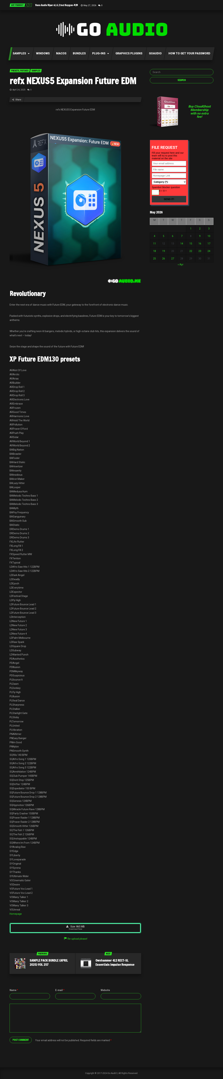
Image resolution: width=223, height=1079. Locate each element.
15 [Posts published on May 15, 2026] (190, 243)
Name (14, 990)
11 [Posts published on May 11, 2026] (154, 243)
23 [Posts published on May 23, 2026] (199, 251)
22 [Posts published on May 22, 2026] (190, 251)
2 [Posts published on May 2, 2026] (200, 228)
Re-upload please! (75, 939)
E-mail (59, 990)
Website (105, 990)
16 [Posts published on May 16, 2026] (199, 243)
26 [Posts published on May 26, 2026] (163, 258)
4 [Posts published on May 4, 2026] (154, 236)
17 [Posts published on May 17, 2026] (208, 243)
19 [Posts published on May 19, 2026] (163, 251)
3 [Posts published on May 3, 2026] (209, 228)
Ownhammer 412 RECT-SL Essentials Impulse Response (114, 962)
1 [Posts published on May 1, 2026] (190, 228)
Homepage (16, 913)
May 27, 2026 (89, 5)
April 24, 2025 (18, 90)
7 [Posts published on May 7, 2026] (181, 236)
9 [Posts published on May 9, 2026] (200, 236)
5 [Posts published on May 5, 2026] (163, 236)
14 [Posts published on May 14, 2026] (181, 243)
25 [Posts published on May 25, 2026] (154, 258)
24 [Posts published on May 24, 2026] (208, 251)
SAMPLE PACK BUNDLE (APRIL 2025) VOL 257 (49, 962)
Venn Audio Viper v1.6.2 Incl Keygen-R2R (56, 5)
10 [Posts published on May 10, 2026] (208, 236)
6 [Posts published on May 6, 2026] (172, 236)
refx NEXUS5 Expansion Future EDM (73, 81)
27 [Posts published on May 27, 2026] (172, 258)
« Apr (180, 264)
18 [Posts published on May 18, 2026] (154, 251)
